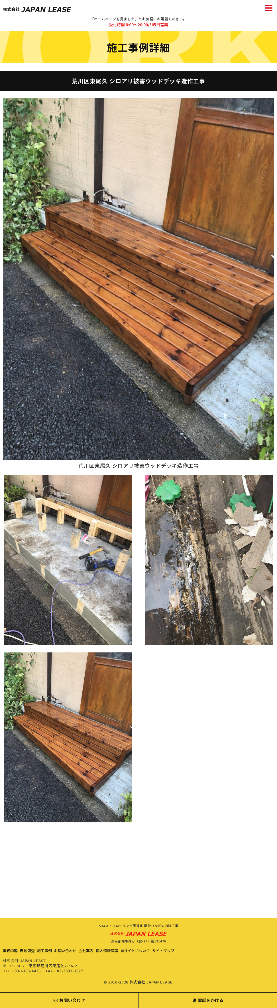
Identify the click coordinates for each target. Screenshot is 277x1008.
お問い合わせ (65, 950)
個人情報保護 (107, 950)
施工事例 (44, 950)
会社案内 (86, 950)
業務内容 (10, 950)
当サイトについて (135, 950)
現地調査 (27, 950)
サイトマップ (163, 950)
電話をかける (208, 1000)
